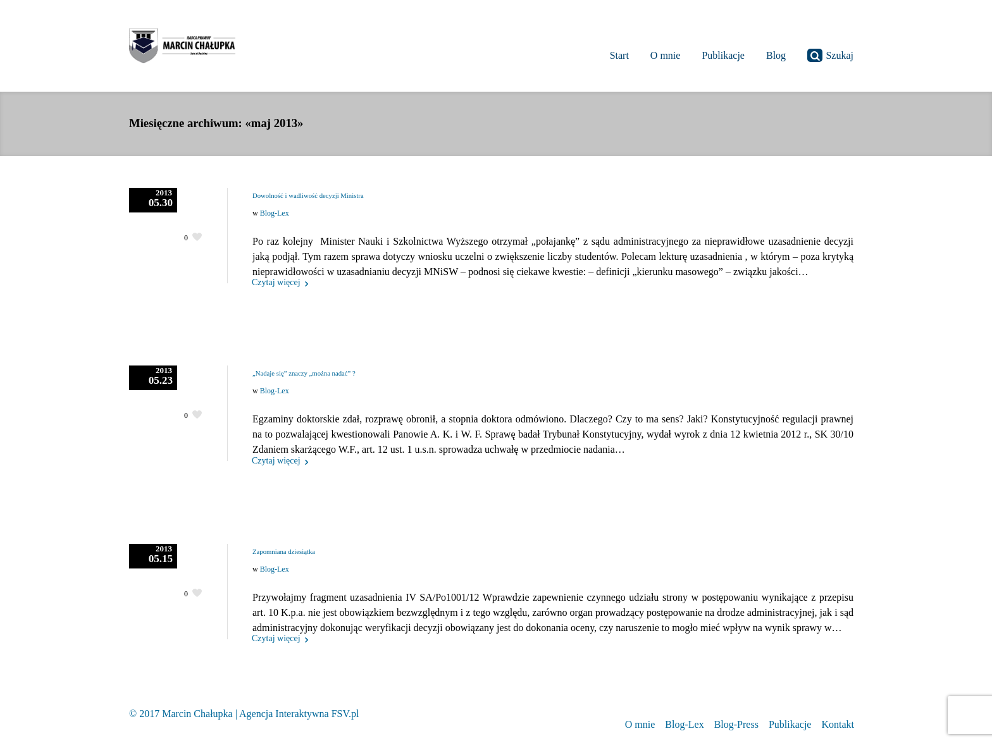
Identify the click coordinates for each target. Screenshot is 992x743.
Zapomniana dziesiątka (283, 551)
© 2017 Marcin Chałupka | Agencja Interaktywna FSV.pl (244, 713)
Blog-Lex (274, 213)
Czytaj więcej (276, 282)
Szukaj (830, 55)
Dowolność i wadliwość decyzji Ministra (308, 195)
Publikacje (790, 724)
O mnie (640, 724)
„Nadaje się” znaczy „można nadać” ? (304, 373)
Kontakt (837, 724)
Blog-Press (736, 724)
